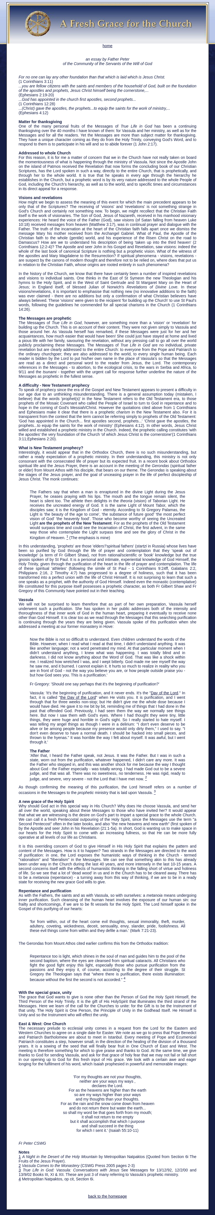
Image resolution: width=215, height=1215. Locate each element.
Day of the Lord (164, 693)
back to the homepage (107, 1196)
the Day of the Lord (78, 697)
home (108, 44)
